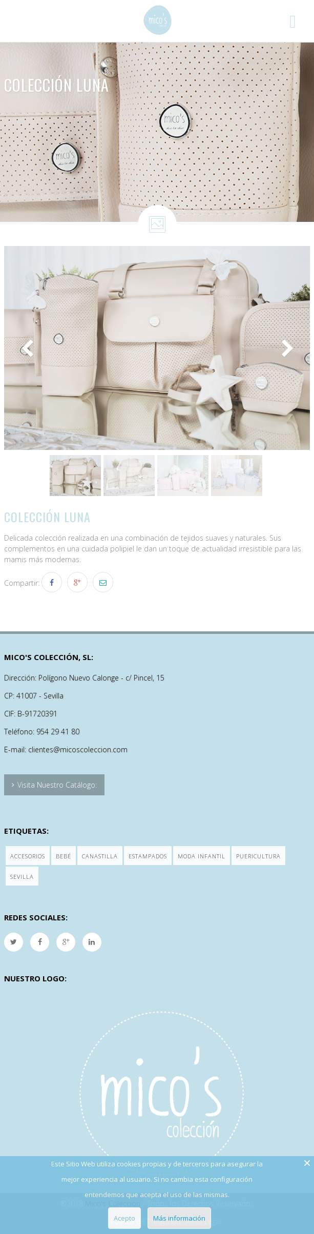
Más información (179, 1218)
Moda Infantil (201, 856)
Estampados (148, 856)
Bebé (63, 856)
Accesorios (27, 856)
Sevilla (22, 876)
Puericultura (258, 856)
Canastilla (100, 856)
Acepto (124, 1218)
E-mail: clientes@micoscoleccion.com (66, 749)
